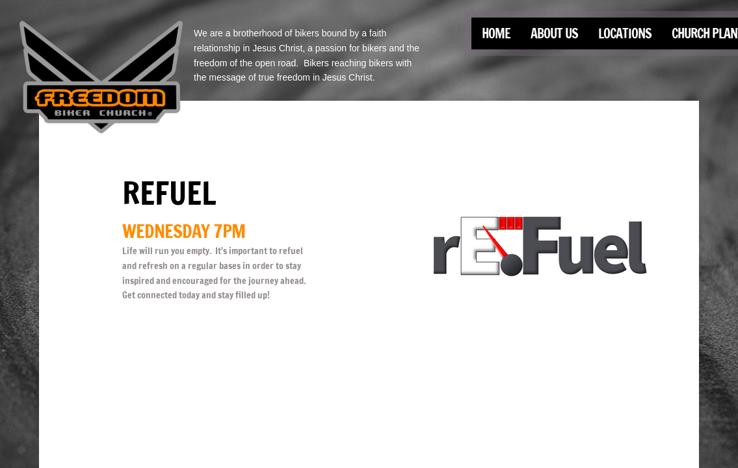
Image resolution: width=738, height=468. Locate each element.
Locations (625, 33)
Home (496, 33)
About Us (554, 33)
